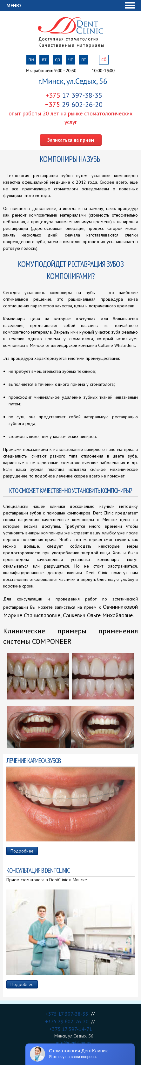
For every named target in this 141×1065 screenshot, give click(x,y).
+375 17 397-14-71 (70, 1029)
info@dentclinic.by (73, 1042)
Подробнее (22, 851)
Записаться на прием (70, 140)
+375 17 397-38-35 (68, 1014)
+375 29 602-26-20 (68, 1021)
